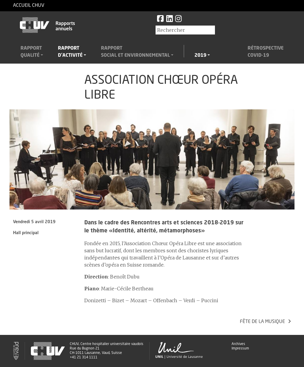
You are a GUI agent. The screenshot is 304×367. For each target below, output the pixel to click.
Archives (238, 344)
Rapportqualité (31, 52)
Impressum (240, 348)
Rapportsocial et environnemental (135, 52)
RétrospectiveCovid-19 (266, 52)
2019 (200, 55)
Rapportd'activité (70, 52)
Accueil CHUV (28, 5)
